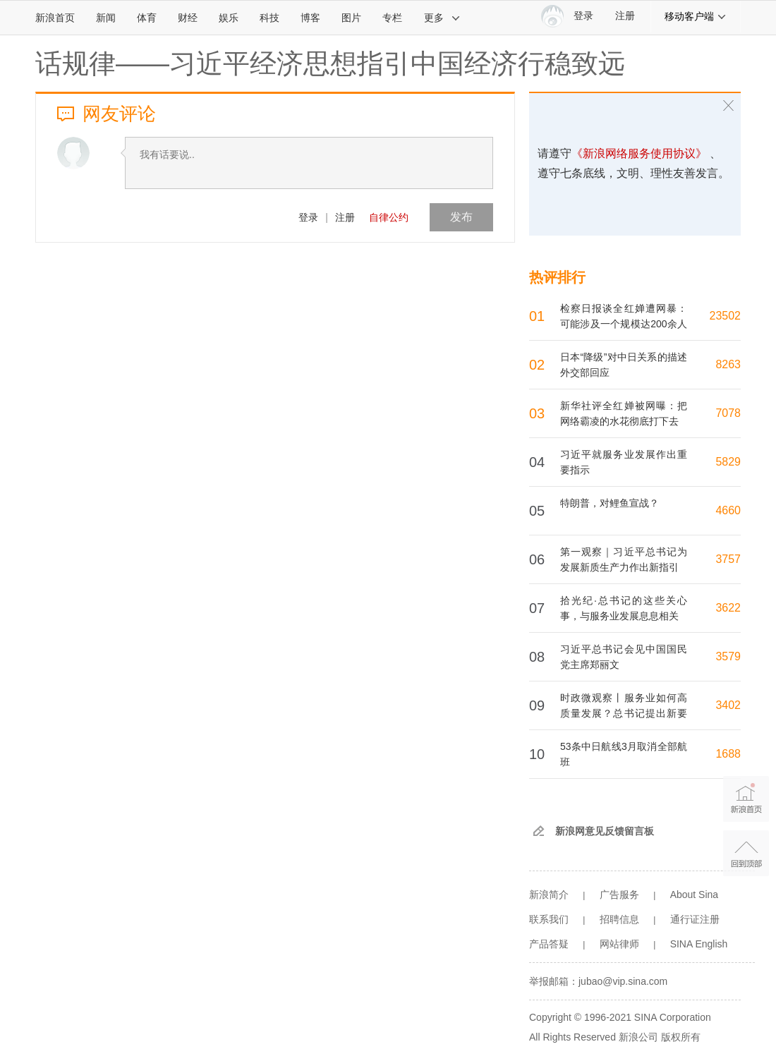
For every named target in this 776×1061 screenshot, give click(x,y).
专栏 (392, 17)
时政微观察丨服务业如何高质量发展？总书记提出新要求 (623, 713)
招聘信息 (619, 919)
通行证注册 (695, 919)
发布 (461, 217)
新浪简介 (549, 894)
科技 (269, 17)
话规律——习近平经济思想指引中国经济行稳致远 (330, 63)
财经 (188, 17)
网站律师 (619, 944)
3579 (728, 656)
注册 (625, 16)
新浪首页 (55, 17)
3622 (728, 608)
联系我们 (549, 919)
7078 (728, 413)
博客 (310, 17)
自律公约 (388, 217)
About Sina (694, 894)
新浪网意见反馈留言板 (604, 831)
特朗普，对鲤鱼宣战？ (609, 503)
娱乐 (228, 17)
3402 (728, 705)
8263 (728, 364)
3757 (728, 559)
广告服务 (619, 894)
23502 (725, 316)
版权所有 (681, 1037)
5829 (728, 462)
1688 (728, 754)
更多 (442, 17)
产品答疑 (549, 944)
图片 (351, 17)
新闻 (106, 17)
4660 (728, 510)
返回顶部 (746, 853)
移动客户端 (696, 16)
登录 (308, 217)
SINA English (699, 944)
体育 (147, 17)
